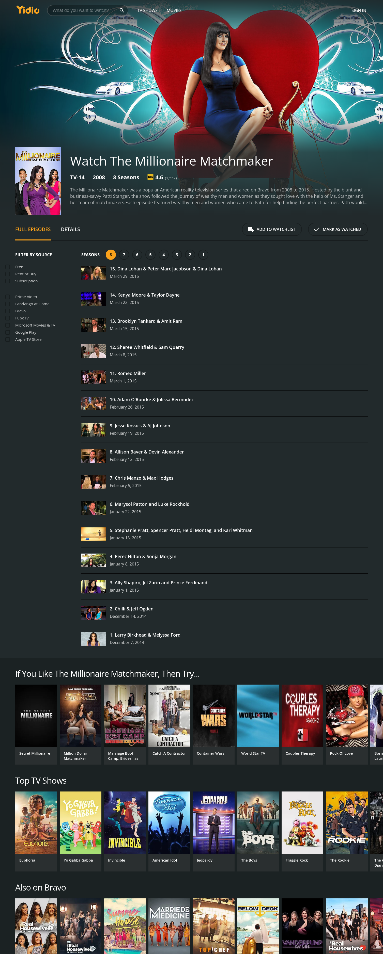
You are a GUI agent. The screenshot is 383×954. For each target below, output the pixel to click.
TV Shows (147, 10)
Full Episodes (33, 229)
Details (70, 229)
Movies (174, 10)
